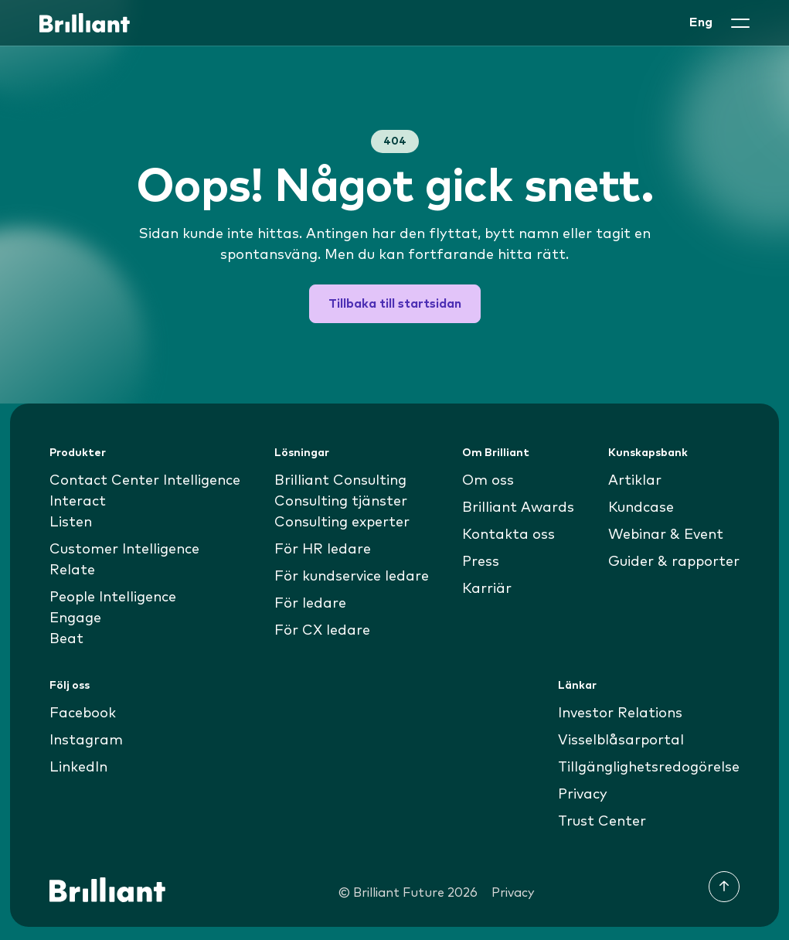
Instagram (86, 741)
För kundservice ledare (351, 577)
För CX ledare (322, 631)
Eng (700, 22)
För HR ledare (322, 550)
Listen (70, 523)
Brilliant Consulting (340, 481)
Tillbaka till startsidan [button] (394, 304)
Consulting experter (342, 523)
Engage (75, 618)
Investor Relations (620, 713)
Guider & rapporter (674, 562)
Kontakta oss (508, 535)
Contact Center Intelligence (144, 481)
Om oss (488, 481)
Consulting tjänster (340, 502)
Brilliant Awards (518, 508)
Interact (77, 502)
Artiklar (634, 481)
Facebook (82, 713)
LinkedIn (78, 768)
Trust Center (602, 822)
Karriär (487, 589)
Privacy (582, 795)
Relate (72, 570)
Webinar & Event (665, 535)
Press (480, 562)
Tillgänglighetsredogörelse (649, 768)
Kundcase (641, 508)
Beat (66, 639)
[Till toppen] (724, 886)
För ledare (310, 604)
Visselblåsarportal (621, 741)
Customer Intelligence (124, 550)
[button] (740, 23)
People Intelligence (112, 598)
